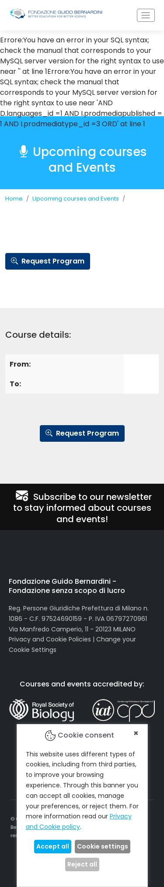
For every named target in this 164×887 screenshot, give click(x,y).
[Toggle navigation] (145, 15)
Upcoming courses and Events (75, 198)
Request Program (47, 261)
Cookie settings (102, 846)
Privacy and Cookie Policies (50, 639)
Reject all (82, 864)
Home (14, 198)
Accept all (52, 846)
